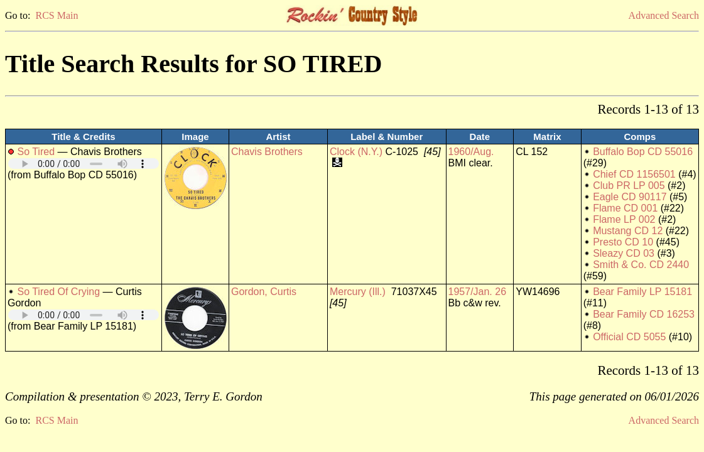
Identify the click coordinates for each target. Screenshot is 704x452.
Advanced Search (664, 15)
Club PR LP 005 (628, 185)
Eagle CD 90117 (629, 196)
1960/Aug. (471, 151)
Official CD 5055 (629, 336)
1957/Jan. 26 (477, 291)
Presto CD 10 (623, 242)
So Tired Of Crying (58, 291)
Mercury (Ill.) (358, 291)
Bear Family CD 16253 (644, 314)
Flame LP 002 (624, 219)
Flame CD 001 (625, 208)
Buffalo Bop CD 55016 (643, 151)
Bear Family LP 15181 (642, 291)
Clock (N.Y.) (356, 151)
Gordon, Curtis (263, 291)
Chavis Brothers (267, 151)
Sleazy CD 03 (623, 253)
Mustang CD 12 (628, 230)
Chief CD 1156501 (634, 174)
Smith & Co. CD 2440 (641, 264)
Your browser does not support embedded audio (83, 163)
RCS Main (56, 15)
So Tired (36, 151)
